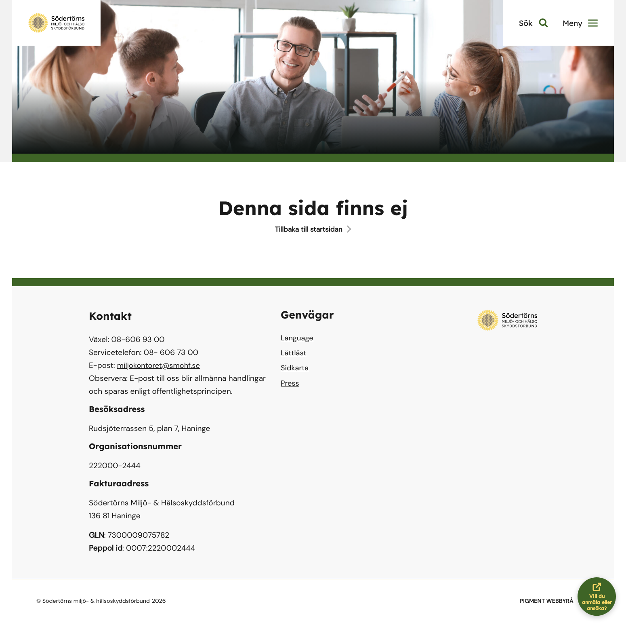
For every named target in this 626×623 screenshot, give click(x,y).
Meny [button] (580, 23)
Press (290, 386)
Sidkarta (295, 370)
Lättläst (294, 354)
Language (298, 339)
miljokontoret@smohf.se (160, 365)
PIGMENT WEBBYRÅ (546, 601)
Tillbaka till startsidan (313, 229)
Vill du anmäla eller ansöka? (599, 596)
